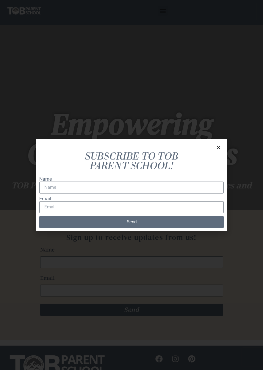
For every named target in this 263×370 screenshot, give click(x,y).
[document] (131, 185)
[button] (218, 147)
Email (45, 198)
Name (45, 179)
